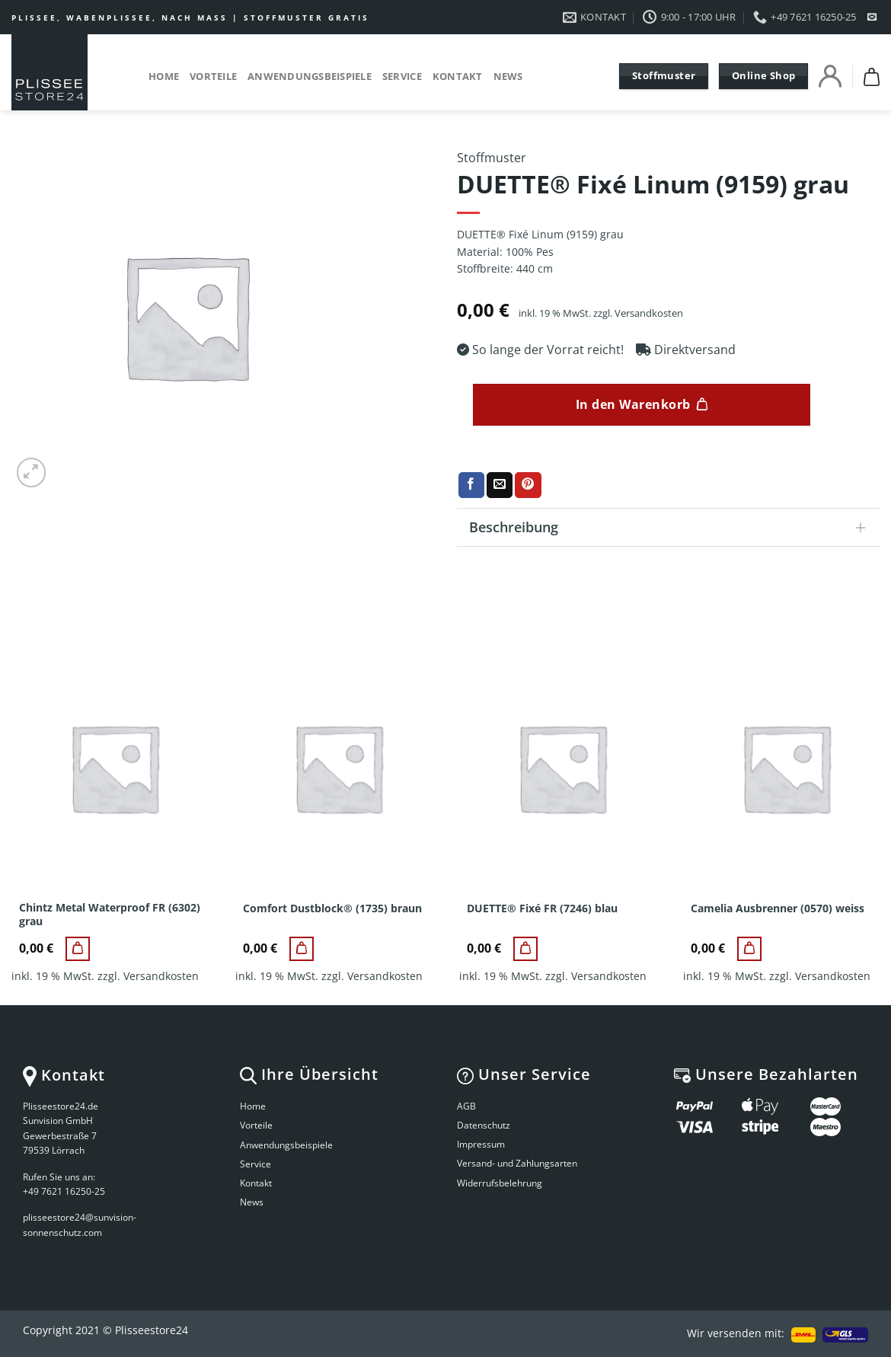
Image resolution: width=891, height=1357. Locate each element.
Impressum (481, 1144)
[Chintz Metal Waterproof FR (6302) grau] (77, 949)
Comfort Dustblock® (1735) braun (332, 908)
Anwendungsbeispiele (310, 76)
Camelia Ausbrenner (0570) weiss (777, 908)
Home (163, 76)
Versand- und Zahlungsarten (517, 1163)
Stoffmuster (491, 157)
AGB (466, 1106)
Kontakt (458, 76)
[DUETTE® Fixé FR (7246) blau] (525, 949)
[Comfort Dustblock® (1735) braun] (301, 949)
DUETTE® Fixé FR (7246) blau (542, 908)
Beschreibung (672, 528)
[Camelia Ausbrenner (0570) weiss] (749, 949)
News (508, 76)
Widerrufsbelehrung (499, 1183)
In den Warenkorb (633, 404)
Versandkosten (649, 313)
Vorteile (213, 76)
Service (402, 76)
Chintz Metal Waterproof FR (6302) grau (109, 914)
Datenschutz (483, 1125)
